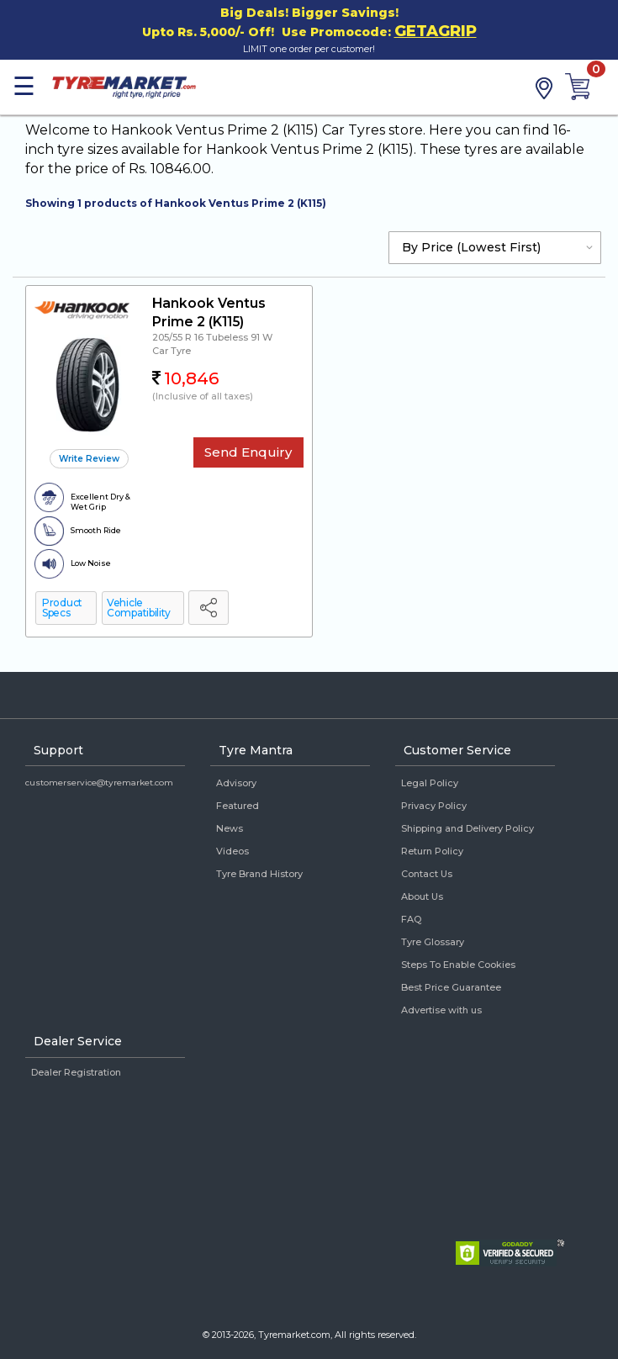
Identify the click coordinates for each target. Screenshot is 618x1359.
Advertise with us (441, 1010)
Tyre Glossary (432, 942)
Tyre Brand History (259, 874)
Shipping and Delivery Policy (467, 828)
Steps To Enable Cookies (458, 964)
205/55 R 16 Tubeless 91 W (212, 337)
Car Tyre (171, 351)
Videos (232, 851)
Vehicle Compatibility (139, 607)
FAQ (411, 919)
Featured (237, 806)
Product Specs (62, 607)
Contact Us (426, 874)
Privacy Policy (434, 806)
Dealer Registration (76, 1072)
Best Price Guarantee (451, 987)
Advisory (236, 783)
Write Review (89, 458)
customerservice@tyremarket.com (99, 782)
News (229, 828)
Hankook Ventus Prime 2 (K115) (209, 312)
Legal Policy (429, 783)
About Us (422, 896)
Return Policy (432, 851)
